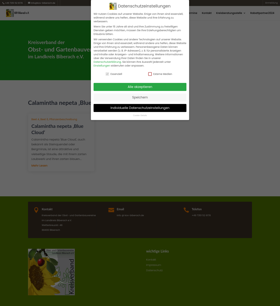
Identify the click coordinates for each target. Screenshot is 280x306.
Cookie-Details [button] (140, 115)
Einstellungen (102, 65)
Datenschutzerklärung (107, 62)
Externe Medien (160, 74)
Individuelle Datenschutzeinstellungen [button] (140, 108)
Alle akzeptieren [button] (140, 87)
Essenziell (114, 74)
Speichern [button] (140, 97)
